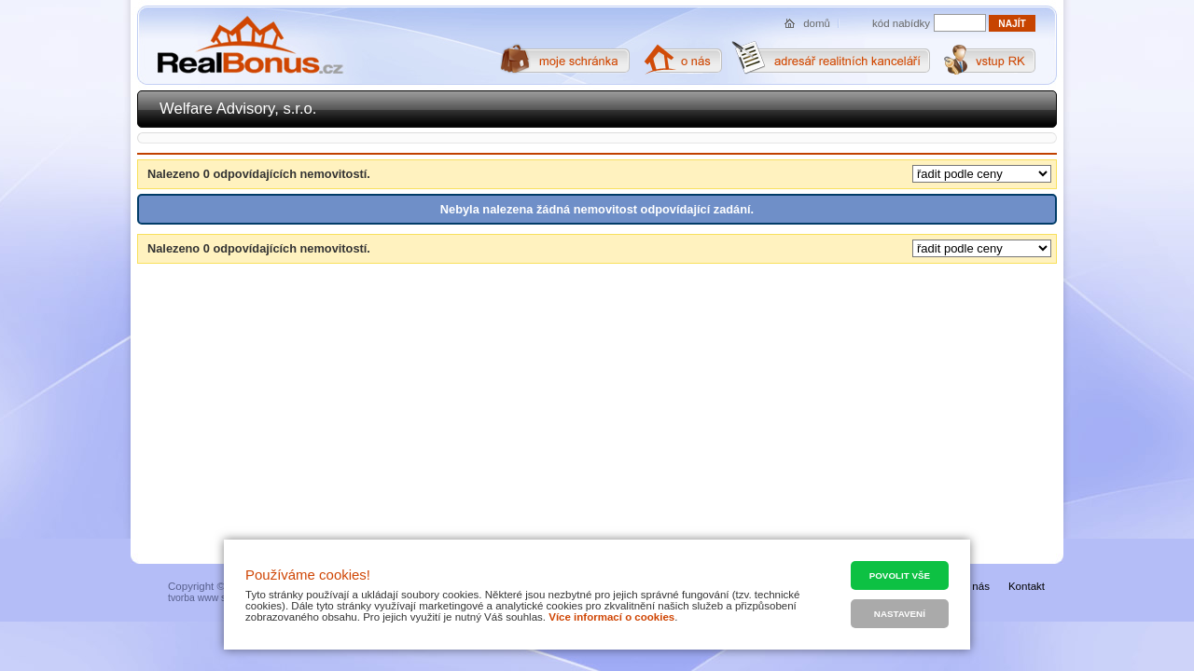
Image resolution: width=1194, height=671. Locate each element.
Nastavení (899, 614)
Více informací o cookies (611, 617)
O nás (975, 586)
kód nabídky (901, 23)
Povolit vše (899, 575)
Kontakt (1026, 586)
